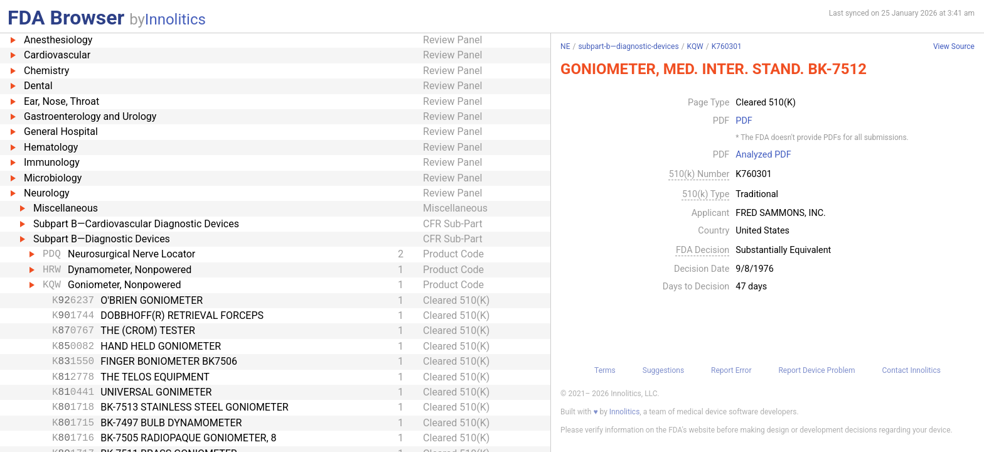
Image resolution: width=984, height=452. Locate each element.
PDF (743, 121)
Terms (605, 370)
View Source (954, 47)
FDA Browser (66, 18)
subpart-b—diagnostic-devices (628, 46)
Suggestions (663, 370)
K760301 (727, 46)
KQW (695, 46)
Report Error (731, 370)
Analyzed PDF (763, 155)
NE (565, 46)
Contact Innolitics (911, 370)
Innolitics (175, 19)
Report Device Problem (816, 370)
